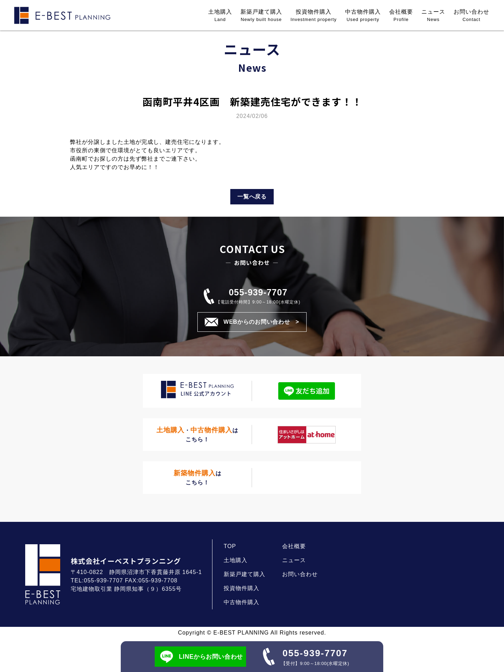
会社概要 (401, 16)
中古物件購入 (363, 16)
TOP (230, 546)
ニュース (433, 16)
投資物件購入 (313, 16)
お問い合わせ (471, 16)
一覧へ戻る (252, 197)
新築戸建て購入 (261, 16)
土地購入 (220, 16)
